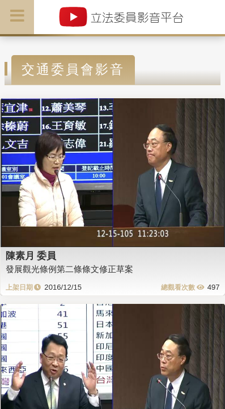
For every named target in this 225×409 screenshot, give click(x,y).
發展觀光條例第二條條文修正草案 (69, 269)
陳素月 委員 (31, 256)
